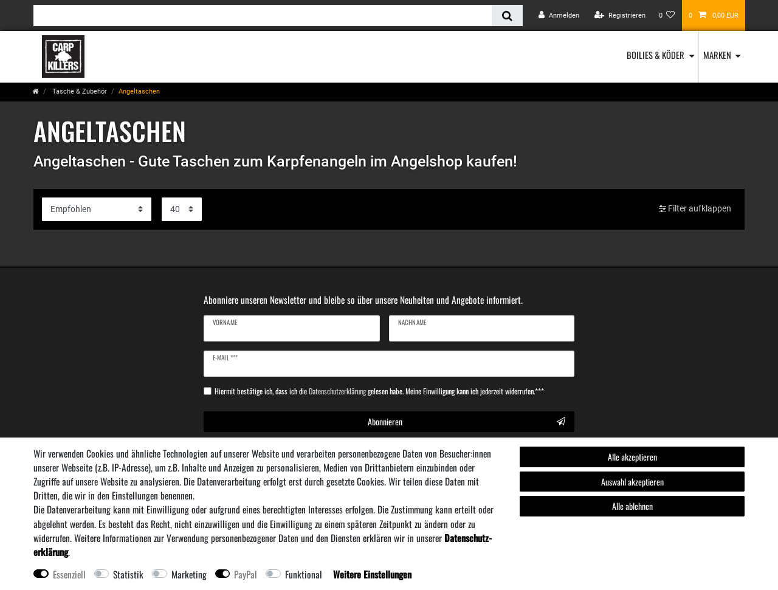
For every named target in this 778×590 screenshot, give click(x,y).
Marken (717, 54)
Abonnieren (467, 421)
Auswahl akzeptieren (632, 481)
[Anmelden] (559, 15)
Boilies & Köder (655, 54)
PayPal (245, 574)
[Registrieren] (620, 15)
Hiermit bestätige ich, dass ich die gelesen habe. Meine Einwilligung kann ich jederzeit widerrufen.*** (379, 391)
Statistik (128, 574)
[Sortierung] (96, 209)
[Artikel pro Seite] (182, 209)
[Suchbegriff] (262, 15)
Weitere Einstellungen (372, 574)
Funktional (303, 574)
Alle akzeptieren (632, 456)
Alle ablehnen (632, 505)
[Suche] (507, 15)
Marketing (189, 574)
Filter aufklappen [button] (695, 209)
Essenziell (69, 574)
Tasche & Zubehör (78, 91)
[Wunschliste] (667, 15)
